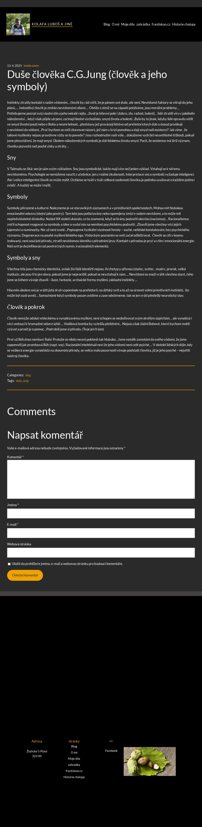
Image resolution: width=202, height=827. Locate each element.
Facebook (111, 750)
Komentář (15, 457)
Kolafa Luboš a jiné (52, 24)
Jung (26, 380)
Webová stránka (19, 544)
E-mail (12, 524)
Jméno (13, 505)
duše (19, 380)
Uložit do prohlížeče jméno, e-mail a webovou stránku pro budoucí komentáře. (67, 564)
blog (28, 375)
